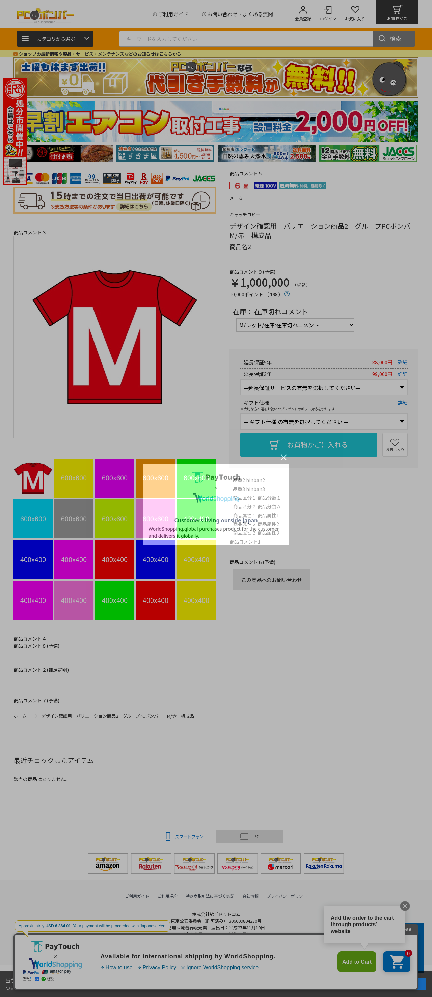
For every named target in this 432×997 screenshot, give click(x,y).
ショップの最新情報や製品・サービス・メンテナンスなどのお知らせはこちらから (100, 54)
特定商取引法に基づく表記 (210, 896)
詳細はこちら (43, 987)
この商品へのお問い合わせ (271, 579)
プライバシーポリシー (287, 896)
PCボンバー (141, 951)
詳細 (403, 362)
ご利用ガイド (137, 896)
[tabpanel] (64, 153)
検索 (396, 38)
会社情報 (250, 896)
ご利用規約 (167, 896)
